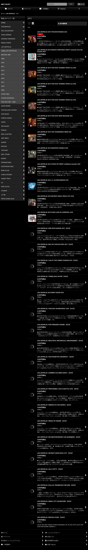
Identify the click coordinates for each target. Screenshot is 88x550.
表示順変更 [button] (62, 23)
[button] (79, 9)
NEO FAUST (5, 4)
